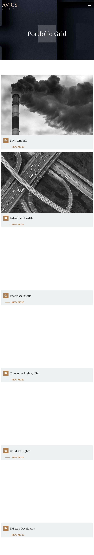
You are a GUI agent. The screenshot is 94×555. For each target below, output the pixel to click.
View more (18, 147)
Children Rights (20, 451)
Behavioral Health (21, 218)
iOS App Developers (22, 528)
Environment (18, 140)
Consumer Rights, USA (24, 373)
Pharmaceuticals (20, 296)
